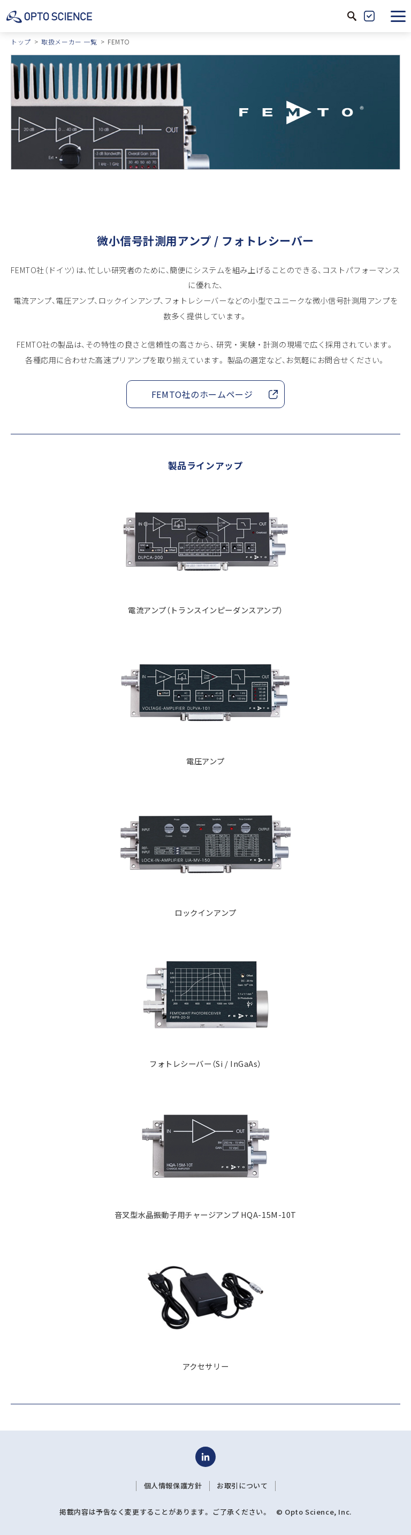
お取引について (242, 1486)
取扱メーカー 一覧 (69, 41)
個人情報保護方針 (173, 1486)
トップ (21, 41)
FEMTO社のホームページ (202, 394)
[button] (398, 16)
